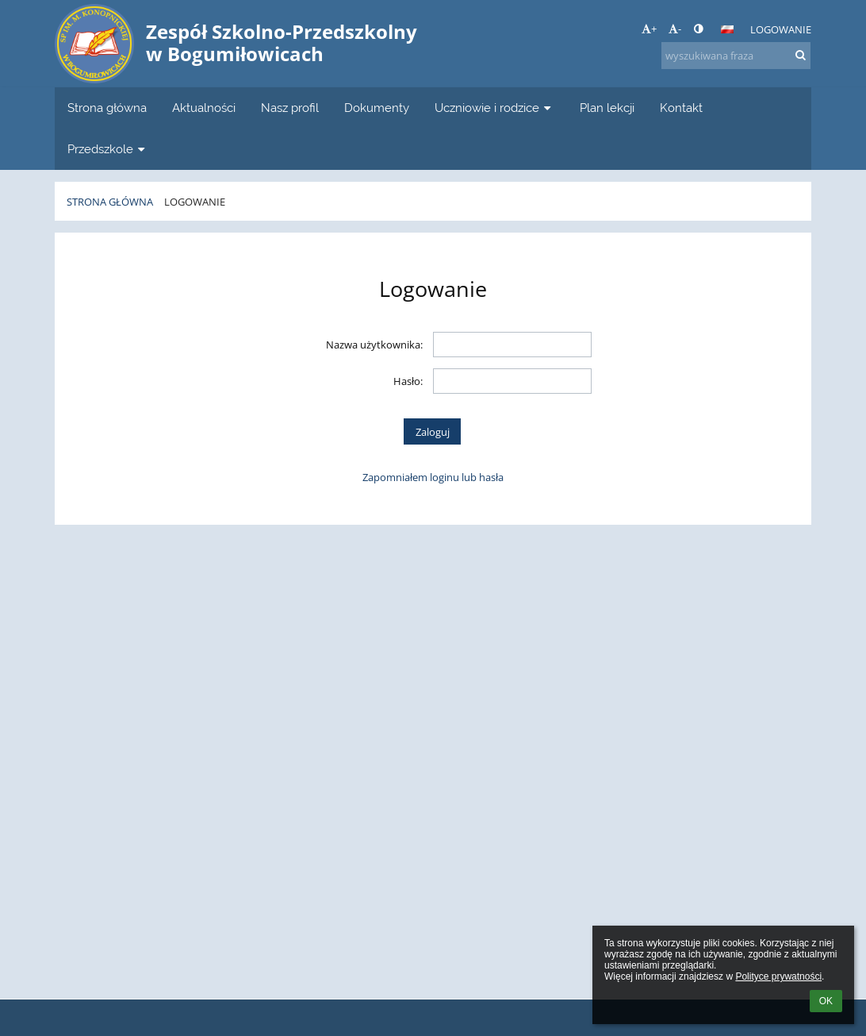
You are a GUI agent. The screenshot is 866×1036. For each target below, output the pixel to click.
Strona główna (110, 201)
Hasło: (408, 381)
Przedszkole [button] (107, 149)
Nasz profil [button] (290, 107)
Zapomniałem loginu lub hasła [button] (433, 477)
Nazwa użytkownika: (374, 344)
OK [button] (826, 1001)
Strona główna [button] (107, 107)
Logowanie (780, 29)
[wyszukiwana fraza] (736, 55)
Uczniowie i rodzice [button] (494, 107)
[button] (727, 29)
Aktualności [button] (204, 107)
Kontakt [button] (681, 107)
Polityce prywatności (778, 976)
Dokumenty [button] (376, 107)
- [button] (675, 28)
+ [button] (649, 28)
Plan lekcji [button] (607, 107)
